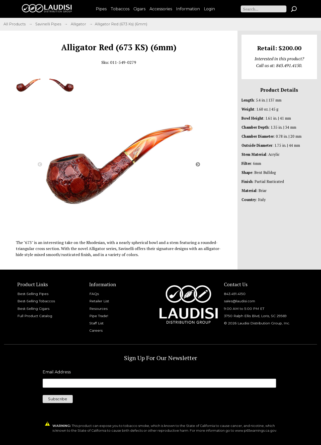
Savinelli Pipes (48, 24)
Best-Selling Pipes (32, 294)
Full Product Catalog (34, 316)
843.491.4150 (235, 294)
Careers (96, 330)
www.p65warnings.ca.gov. (256, 430)
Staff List (96, 323)
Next (197, 164)
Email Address (57, 372)
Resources (98, 309)
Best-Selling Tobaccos (36, 301)
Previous (39, 164)
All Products (15, 24)
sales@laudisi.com (239, 301)
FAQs (94, 294)
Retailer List (99, 301)
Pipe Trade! (98, 316)
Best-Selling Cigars (33, 309)
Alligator (79, 24)
